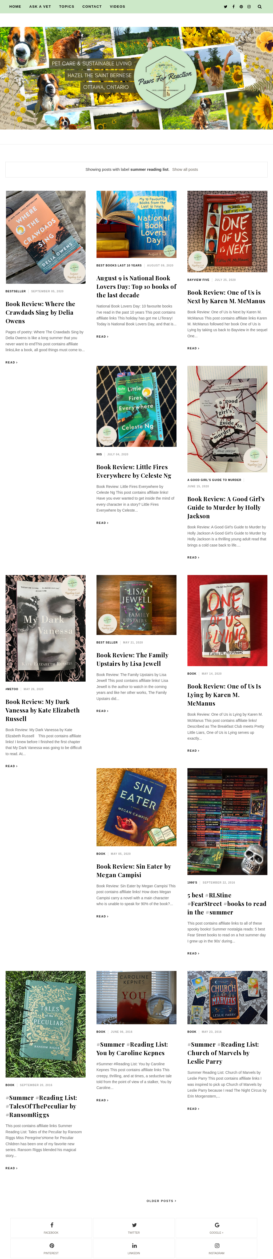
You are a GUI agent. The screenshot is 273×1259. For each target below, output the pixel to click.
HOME (15, 7)
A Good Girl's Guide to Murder (214, 480)
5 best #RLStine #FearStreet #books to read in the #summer (227, 903)
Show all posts (185, 169)
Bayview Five (198, 279)
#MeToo (12, 689)
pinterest (51, 1248)
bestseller (16, 291)
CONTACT (92, 7)
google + (216, 1227)
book (191, 673)
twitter (134, 1227)
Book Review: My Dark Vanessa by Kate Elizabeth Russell (43, 710)
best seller (107, 642)
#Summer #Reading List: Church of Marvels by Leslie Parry (223, 1052)
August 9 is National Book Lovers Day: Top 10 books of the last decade (136, 286)
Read (10, 362)
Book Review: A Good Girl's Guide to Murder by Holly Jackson (226, 507)
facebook (51, 1227)
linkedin (134, 1248)
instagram (216, 1248)
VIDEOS (117, 7)
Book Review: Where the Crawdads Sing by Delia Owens (40, 312)
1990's (192, 882)
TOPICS (66, 7)
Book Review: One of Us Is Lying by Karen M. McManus (224, 694)
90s (99, 454)
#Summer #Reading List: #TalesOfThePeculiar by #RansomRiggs (41, 1106)
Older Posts (161, 1201)
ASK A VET (40, 7)
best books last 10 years (119, 265)
